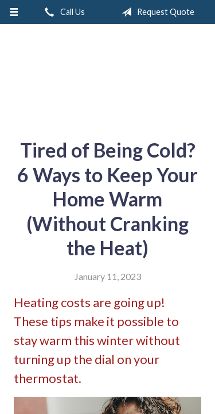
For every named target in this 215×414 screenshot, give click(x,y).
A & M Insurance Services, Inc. (107, 77)
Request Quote (155, 12)
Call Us (62, 12)
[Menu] (14, 12)
